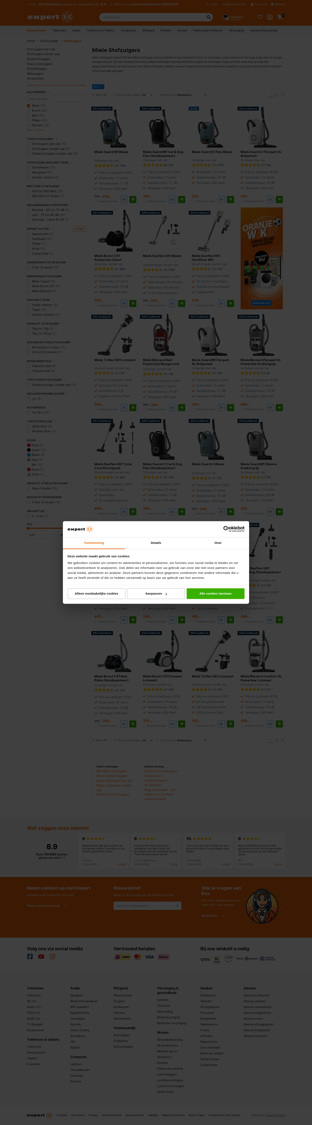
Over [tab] (218, 542)
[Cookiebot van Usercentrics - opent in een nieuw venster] (226, 529)
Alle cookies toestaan (215, 593)
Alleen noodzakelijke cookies (96, 593)
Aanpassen (156, 593)
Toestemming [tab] (94, 542)
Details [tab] (156, 542)
